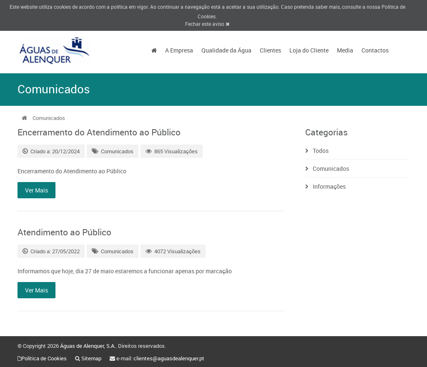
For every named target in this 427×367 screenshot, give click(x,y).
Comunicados (117, 151)
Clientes (270, 50)
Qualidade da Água (226, 50)
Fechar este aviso (207, 23)
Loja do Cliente (309, 50)
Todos (321, 151)
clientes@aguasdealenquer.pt (168, 358)
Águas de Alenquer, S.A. (88, 346)
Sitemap (91, 358)
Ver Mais (36, 190)
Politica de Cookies (44, 358)
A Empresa (179, 50)
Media (345, 50)
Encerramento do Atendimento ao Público (99, 132)
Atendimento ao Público (64, 232)
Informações (329, 186)
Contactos (375, 50)
